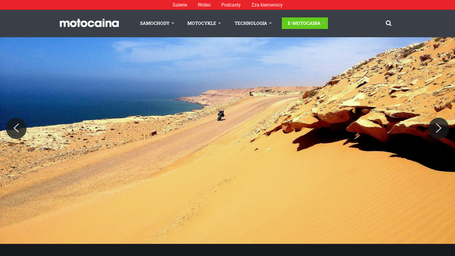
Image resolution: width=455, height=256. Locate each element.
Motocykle (201, 23)
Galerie (180, 5)
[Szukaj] (388, 23)
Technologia (251, 23)
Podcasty (231, 5)
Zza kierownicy (267, 5)
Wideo (204, 5)
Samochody (155, 23)
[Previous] (16, 128)
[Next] (438, 128)
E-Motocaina (304, 23)
